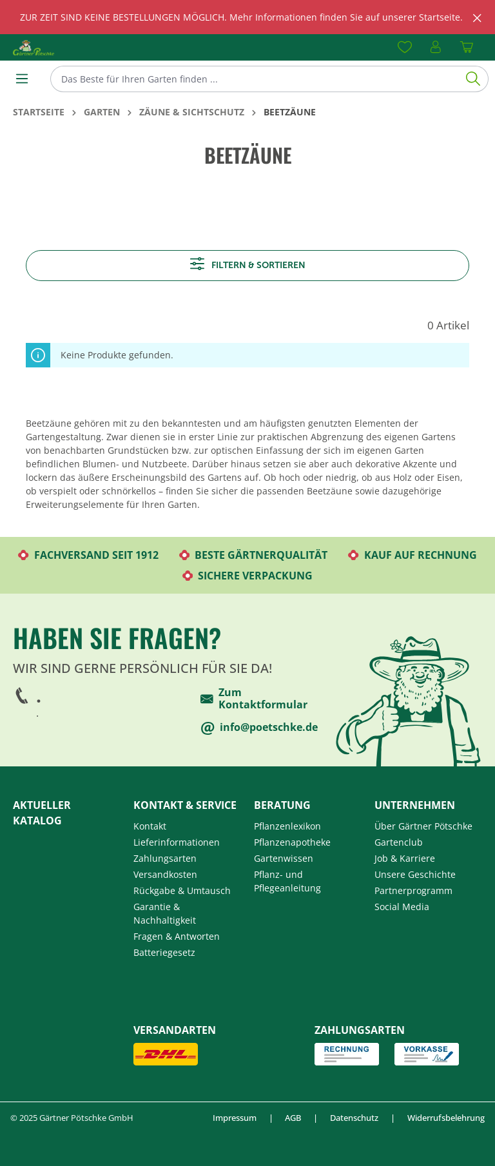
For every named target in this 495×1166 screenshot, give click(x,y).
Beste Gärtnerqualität (253, 555)
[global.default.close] (477, 15)
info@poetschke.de (259, 728)
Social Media (401, 906)
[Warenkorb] (466, 47)
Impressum (235, 1118)
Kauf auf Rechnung (412, 555)
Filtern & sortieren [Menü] (248, 264)
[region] (247, 17)
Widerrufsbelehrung (446, 1118)
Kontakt (149, 826)
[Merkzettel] (404, 47)
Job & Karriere (404, 858)
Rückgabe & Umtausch (182, 890)
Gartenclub (398, 842)
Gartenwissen (283, 858)
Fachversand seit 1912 (88, 555)
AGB (293, 1118)
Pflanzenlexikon (287, 826)
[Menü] (21, 79)
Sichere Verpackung (247, 575)
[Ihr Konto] (435, 47)
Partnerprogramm (413, 890)
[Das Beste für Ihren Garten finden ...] (254, 79)
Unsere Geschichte (415, 874)
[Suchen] (473, 79)
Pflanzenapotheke (292, 842)
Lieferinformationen (176, 842)
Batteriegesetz (164, 952)
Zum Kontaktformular (253, 698)
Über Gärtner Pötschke (423, 826)
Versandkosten (165, 874)
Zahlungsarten (165, 858)
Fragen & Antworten (176, 936)
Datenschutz (354, 1118)
